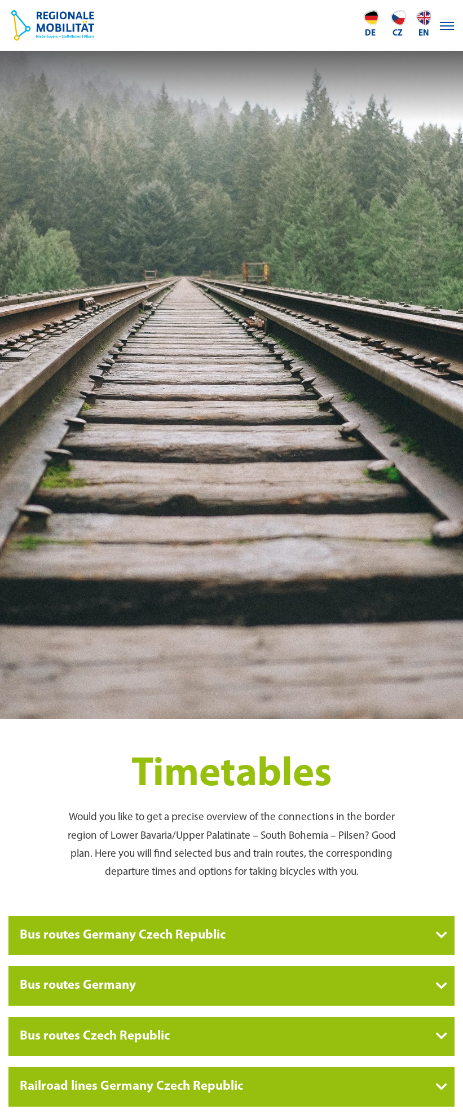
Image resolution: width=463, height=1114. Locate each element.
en (424, 24)
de (370, 24)
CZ (398, 24)
